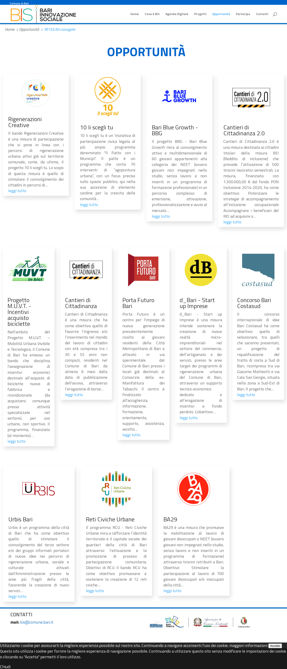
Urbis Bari (20, 519)
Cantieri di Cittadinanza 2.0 (244, 130)
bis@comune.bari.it (36, 622)
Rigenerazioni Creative (25, 122)
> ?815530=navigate (58, 29)
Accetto (275, 646)
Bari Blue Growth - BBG (175, 130)
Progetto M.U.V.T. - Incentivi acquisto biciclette (19, 311)
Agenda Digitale (176, 14)
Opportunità (221, 14)
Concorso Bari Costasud (254, 302)
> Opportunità (27, 29)
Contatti (262, 14)
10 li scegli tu (96, 127)
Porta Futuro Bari (138, 302)
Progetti (200, 14)
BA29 (170, 519)
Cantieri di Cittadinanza (81, 302)
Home (134, 14)
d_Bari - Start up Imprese (197, 302)
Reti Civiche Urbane (110, 519)
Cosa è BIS (152, 14)
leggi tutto (17, 191)
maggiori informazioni (248, 645)
